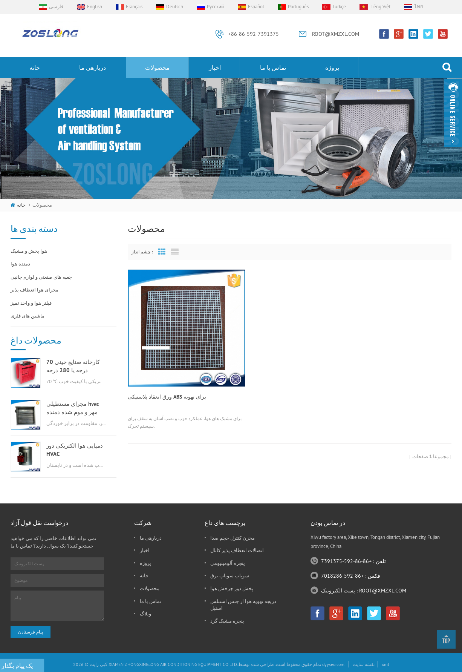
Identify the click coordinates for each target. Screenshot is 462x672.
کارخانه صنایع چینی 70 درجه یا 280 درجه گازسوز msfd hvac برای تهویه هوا (74, 366)
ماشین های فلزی (27, 316)
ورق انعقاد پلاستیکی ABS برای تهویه (167, 378)
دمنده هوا (20, 264)
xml (385, 664)
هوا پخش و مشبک (29, 251)
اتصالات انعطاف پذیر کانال (237, 550)
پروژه (332, 67)
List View (175, 252)
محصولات (157, 67)
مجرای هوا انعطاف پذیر (34, 290)
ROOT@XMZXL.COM (335, 34)
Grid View (161, 252)
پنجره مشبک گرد (227, 621)
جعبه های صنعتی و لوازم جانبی (41, 277)
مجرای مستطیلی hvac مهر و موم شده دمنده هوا (72, 408)
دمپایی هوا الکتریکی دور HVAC (74, 449)
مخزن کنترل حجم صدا (232, 538)
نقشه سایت (364, 664)
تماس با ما (273, 67)
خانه (34, 67)
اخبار (215, 67)
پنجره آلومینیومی (227, 563)
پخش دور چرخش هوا (231, 588)
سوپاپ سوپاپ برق (229, 575)
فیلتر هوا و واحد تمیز (31, 303)
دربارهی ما (92, 67)
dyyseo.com (333, 664)
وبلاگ (145, 614)
